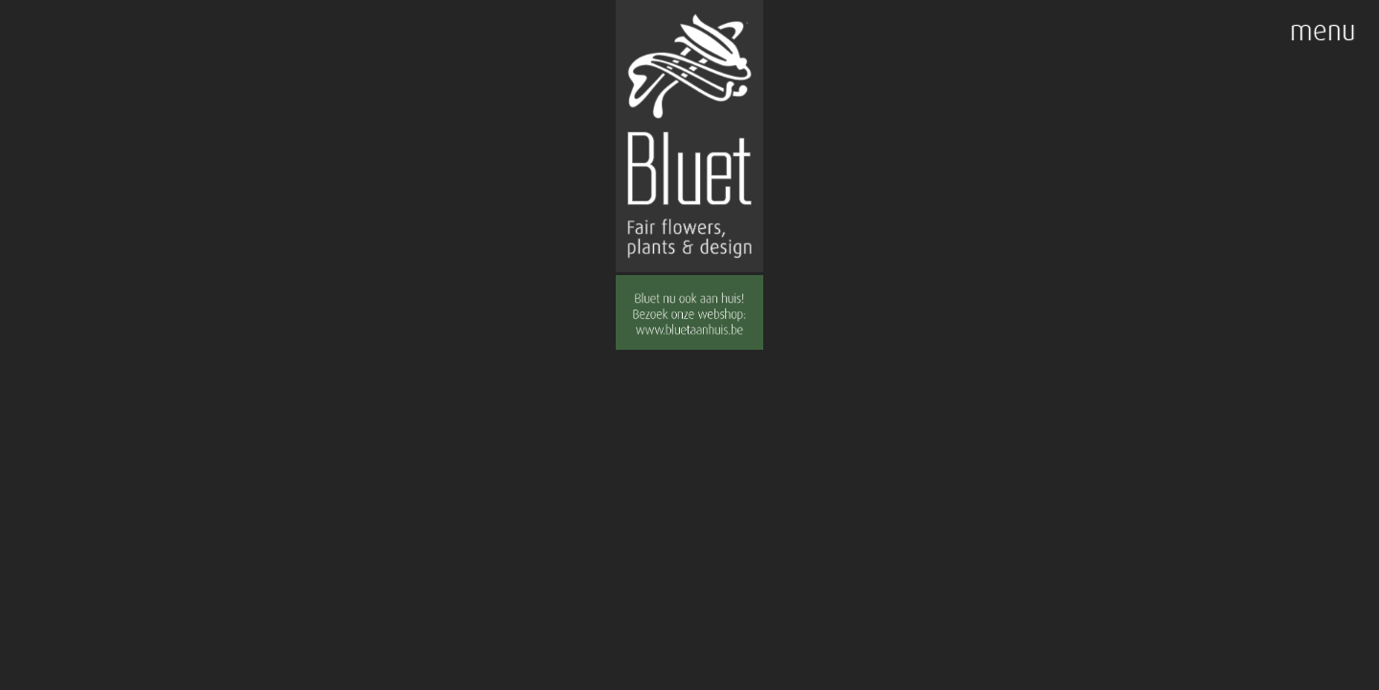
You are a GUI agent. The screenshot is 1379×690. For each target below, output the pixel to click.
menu (1323, 31)
